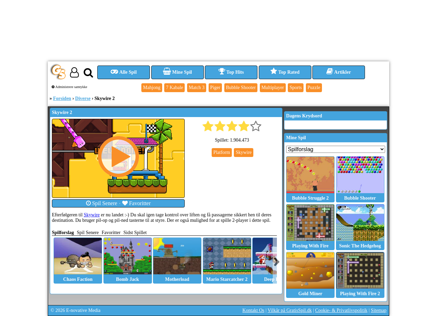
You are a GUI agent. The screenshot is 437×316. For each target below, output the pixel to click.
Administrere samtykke (69, 87)
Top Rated (284, 72)
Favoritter (136, 203)
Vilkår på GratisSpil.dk (290, 310)
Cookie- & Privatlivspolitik (341, 310)
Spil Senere (101, 203)
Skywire (92, 214)
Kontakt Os (253, 310)
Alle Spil (124, 72)
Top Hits (231, 72)
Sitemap (378, 310)
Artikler (338, 72)
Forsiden (62, 98)
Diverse (82, 98)
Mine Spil (177, 72)
